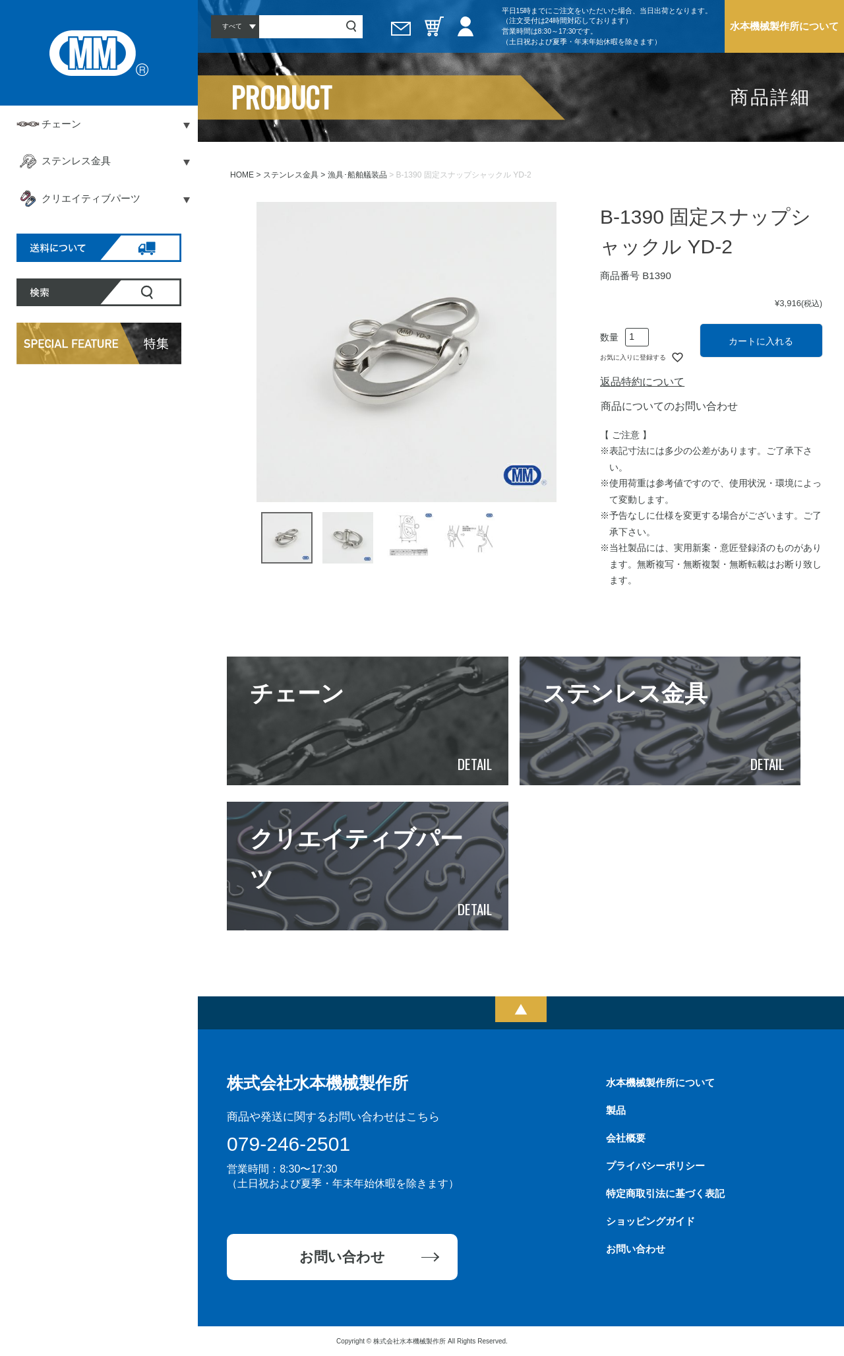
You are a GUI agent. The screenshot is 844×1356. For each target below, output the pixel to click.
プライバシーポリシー (655, 1165)
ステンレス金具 (290, 174)
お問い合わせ (342, 1256)
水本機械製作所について (784, 26)
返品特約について (642, 381)
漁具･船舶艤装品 (357, 174)
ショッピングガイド (650, 1221)
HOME (242, 174)
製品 (616, 1110)
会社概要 (626, 1138)
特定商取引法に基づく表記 (665, 1193)
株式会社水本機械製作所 (317, 1083)
